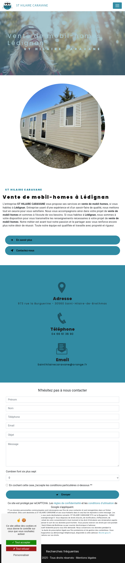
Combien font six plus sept (21, 471)
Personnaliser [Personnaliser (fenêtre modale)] (21, 555)
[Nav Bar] (117, 5)
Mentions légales (86, 557)
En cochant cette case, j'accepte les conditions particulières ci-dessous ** (50, 485)
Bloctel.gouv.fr (104, 533)
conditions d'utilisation (101, 503)
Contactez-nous (21, 250)
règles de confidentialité (67, 503)
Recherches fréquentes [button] (62, 551)
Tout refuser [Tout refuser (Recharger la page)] (21, 548)
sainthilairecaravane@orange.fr (62, 361)
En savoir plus (20, 240)
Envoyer (65, 494)
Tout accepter (21, 542)
